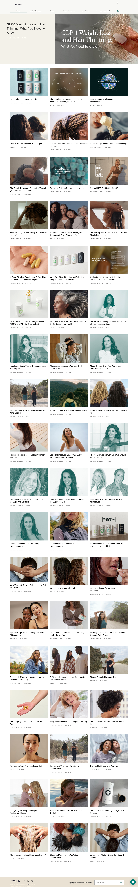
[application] (133, 882)
